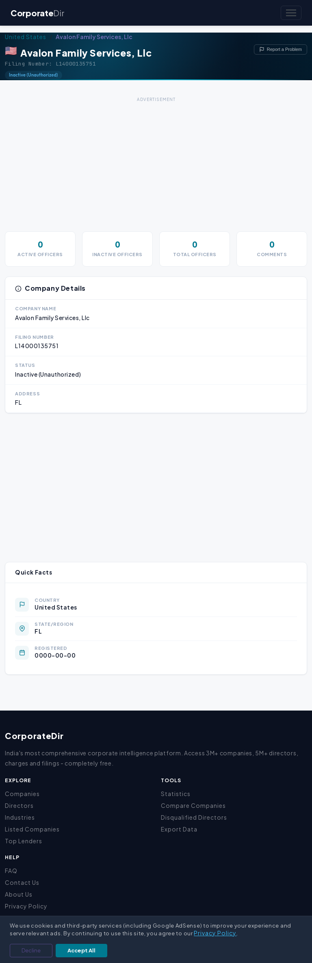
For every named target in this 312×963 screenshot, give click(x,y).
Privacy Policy (26, 906)
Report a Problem (280, 49)
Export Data (179, 829)
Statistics (176, 793)
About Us (18, 894)
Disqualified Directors (194, 817)
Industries (20, 817)
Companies (22, 793)
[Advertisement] (156, 161)
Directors (19, 805)
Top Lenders (23, 841)
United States (25, 36)
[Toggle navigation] (291, 13)
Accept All (81, 950)
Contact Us (22, 882)
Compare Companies (193, 805)
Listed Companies (32, 829)
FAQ (11, 870)
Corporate (37, 13)
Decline (31, 950)
